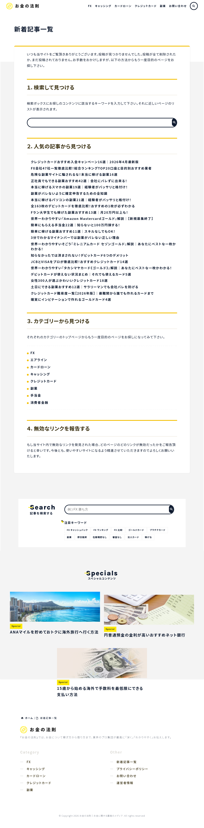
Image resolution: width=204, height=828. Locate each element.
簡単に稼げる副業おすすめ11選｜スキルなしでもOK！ (73, 231)
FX (90, 6)
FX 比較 (118, 529)
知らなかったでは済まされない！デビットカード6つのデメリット (80, 255)
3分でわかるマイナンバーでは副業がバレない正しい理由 (75, 237)
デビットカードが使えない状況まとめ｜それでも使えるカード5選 (81, 274)
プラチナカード (157, 529)
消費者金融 (39, 402)
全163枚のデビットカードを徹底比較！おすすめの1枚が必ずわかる (83, 206)
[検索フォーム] (98, 122)
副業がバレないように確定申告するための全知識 (69, 193)
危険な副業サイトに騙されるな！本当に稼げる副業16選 (74, 174)
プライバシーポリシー (132, 769)
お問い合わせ (178, 6)
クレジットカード (146, 6)
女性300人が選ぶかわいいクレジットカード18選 (69, 280)
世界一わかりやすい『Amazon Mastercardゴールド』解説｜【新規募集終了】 (92, 218)
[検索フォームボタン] (174, 122)
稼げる (148, 537)
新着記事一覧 (127, 762)
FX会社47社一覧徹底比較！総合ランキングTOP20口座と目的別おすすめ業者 (91, 168)
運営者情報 (125, 783)
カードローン (123, 6)
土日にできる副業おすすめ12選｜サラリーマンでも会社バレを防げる (85, 286)
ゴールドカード (136, 529)
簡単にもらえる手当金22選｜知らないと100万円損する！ (75, 224)
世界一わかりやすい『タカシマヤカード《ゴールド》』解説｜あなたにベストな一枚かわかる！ (101, 267)
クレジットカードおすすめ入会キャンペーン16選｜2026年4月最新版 (85, 161)
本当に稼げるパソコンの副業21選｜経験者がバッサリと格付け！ (81, 199)
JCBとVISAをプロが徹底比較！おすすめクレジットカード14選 (79, 261)
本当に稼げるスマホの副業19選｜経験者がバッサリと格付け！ (79, 187)
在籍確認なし (100, 537)
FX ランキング (100, 529)
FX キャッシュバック (77, 529)
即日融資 (82, 537)
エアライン (38, 359)
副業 (163, 6)
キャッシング (103, 6)
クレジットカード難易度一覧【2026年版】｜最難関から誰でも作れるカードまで (92, 293)
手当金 (35, 395)
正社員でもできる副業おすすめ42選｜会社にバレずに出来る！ (79, 180)
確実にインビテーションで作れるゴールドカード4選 (71, 299)
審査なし (117, 537)
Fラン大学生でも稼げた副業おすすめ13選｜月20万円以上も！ (79, 212)
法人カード (133, 537)
